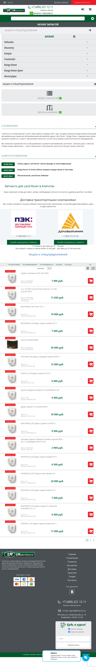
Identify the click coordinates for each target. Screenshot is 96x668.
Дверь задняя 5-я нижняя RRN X (34, 407)
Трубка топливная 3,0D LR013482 (35, 273)
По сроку (68, 264)
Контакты (72, 580)
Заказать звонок (61, 2)
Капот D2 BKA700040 (29, 340)
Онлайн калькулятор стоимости (23, 242)
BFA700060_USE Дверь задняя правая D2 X (39, 323)
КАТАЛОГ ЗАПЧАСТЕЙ (48, 24)
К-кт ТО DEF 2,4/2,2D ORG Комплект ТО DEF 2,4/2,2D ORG (39, 290)
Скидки (72, 576)
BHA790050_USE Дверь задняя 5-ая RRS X (38, 423)
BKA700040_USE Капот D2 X (32, 306)
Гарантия (72, 572)
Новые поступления (77, 632)
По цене (59, 264)
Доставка (72, 569)
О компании (72, 558)
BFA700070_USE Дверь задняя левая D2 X (38, 490)
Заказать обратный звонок (72, 605)
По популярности (46, 264)
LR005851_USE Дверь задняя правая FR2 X (38, 523)
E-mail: (74, 610)
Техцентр (72, 561)
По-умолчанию (14, 264)
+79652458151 (47, 13)
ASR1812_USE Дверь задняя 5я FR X (35, 373)
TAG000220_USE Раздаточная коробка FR (38, 473)
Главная (72, 554)
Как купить (72, 565)
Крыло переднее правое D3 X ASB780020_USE (40, 390)
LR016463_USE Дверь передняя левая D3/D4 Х (40, 356)
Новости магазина (77, 629)
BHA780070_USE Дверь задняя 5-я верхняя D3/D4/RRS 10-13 (39, 507)
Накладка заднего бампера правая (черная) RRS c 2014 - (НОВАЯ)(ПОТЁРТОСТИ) (42, 440)
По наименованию (30, 264)
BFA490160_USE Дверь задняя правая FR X (38, 457)
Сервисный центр (82, 2)
